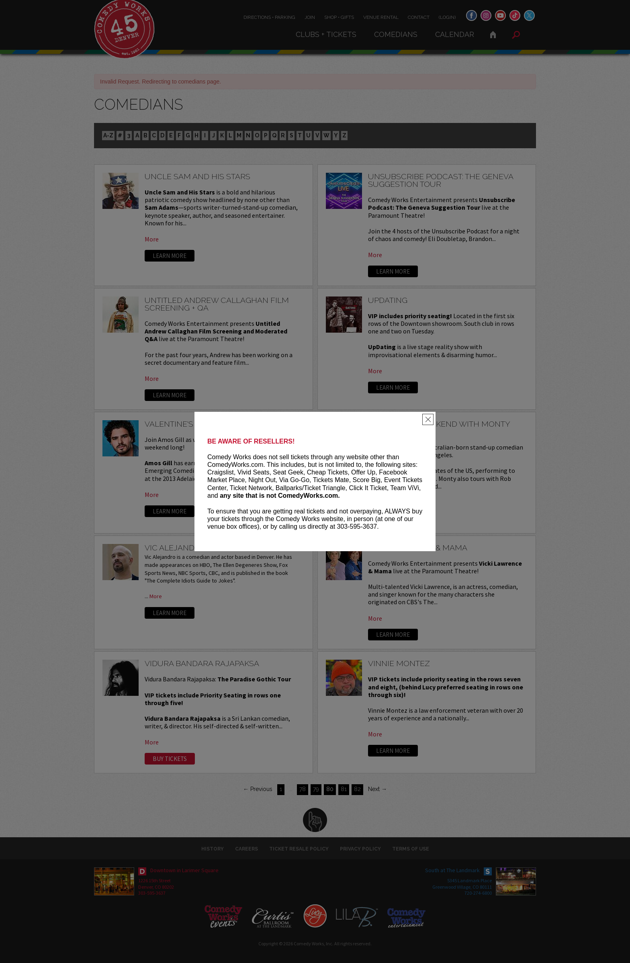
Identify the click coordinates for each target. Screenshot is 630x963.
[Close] (428, 419)
